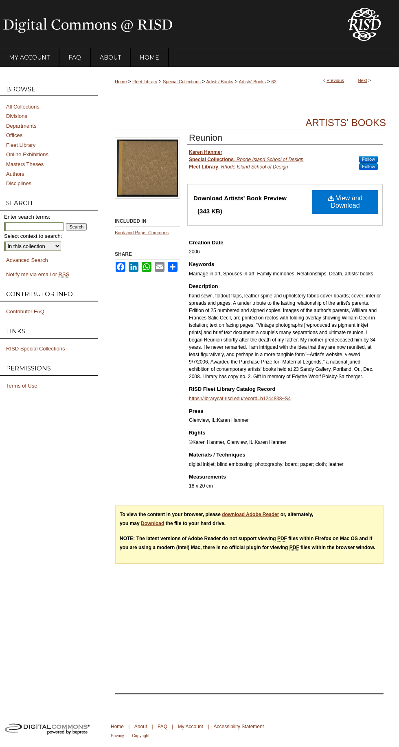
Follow (368, 159)
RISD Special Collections (35, 349)
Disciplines (18, 183)
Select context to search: (33, 236)
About (140, 726)
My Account (190, 726)
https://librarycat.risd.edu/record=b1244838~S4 (240, 398)
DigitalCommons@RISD (167, 24)
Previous (335, 80)
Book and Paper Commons (142, 232)
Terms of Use (21, 386)
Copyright (140, 736)
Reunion (205, 138)
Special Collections (182, 81)
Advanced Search (27, 260)
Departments (21, 126)
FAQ (162, 726)
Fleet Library (144, 81)
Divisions (16, 116)
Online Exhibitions (27, 154)
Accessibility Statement (239, 726)
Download (152, 523)
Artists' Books (219, 81)
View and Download (345, 202)
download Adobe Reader (250, 514)
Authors (15, 174)
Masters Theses (25, 164)
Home (121, 81)
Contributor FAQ (25, 311)
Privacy (117, 736)
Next (362, 80)
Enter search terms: (27, 217)
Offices (14, 135)
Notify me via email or (37, 274)
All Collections (22, 107)
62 (274, 81)
